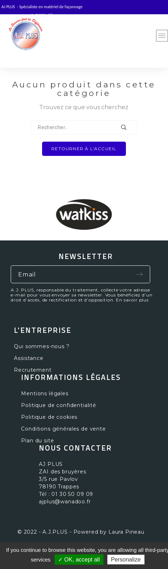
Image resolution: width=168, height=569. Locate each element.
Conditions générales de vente (63, 429)
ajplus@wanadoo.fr (65, 501)
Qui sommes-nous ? (41, 346)
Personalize (126, 560)
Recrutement (32, 370)
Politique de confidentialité (58, 405)
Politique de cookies (49, 417)
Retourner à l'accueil (83, 148)
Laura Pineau (126, 532)
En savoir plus (132, 300)
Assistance (28, 358)
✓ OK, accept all (79, 560)
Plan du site (37, 440)
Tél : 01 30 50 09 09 (66, 494)
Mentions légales (44, 393)
